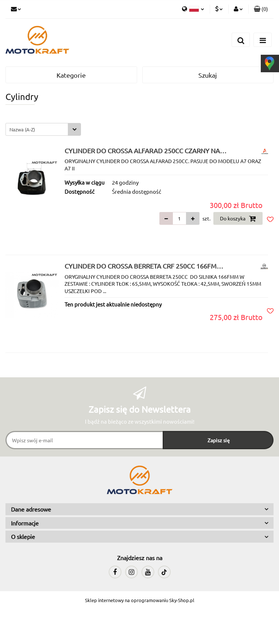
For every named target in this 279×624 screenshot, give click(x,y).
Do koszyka (238, 218)
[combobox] (43, 129)
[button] (261, 9)
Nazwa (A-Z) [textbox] (22, 129)
